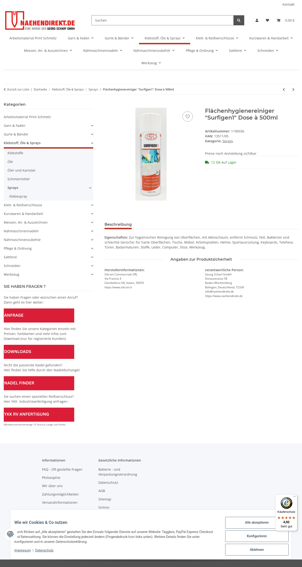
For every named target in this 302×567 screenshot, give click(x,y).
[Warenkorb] (285, 20)
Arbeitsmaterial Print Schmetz (27, 117)
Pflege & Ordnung (18, 248)
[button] (257, 20)
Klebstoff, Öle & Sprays (22, 143)
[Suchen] (162, 20)
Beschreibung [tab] (118, 224)
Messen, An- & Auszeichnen (26, 222)
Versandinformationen (59, 502)
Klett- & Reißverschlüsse (23, 205)
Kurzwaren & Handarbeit (23, 213)
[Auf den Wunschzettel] (187, 116)
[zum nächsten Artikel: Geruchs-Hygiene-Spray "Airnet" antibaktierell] (293, 89)
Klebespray (18, 196)
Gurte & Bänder (16, 134)
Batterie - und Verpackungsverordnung (117, 472)
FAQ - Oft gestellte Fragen (62, 469)
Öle (10, 161)
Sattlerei (10, 257)
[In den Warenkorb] (108, 105)
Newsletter (50, 510)
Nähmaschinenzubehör (22, 239)
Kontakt (288, 4)
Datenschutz (48, 552)
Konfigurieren (253, 538)
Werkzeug (11, 274)
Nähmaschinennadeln (21, 231)
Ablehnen (253, 550)
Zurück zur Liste (18, 89)
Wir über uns (52, 486)
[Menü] (294, 497)
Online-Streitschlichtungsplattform (120, 509)
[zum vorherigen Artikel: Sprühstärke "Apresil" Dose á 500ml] (284, 89)
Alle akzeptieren (253, 526)
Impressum (26, 552)
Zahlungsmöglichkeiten (60, 494)
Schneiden (12, 265)
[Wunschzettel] (267, 20)
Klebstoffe (15, 153)
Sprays (227, 141)
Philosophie (51, 477)
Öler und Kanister (22, 170)
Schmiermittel (19, 179)
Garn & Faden (14, 125)
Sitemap (104, 499)
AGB (101, 490)
